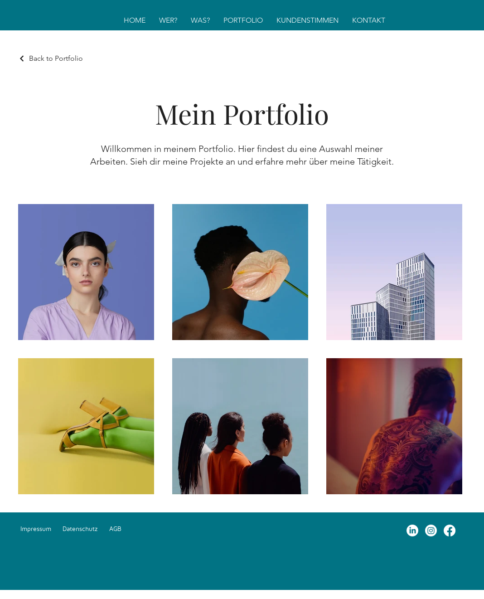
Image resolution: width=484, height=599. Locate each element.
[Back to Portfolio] (50, 58)
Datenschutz (80, 528)
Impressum (35, 528)
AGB (115, 528)
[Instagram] (431, 530)
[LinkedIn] (412, 530)
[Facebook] (449, 530)
